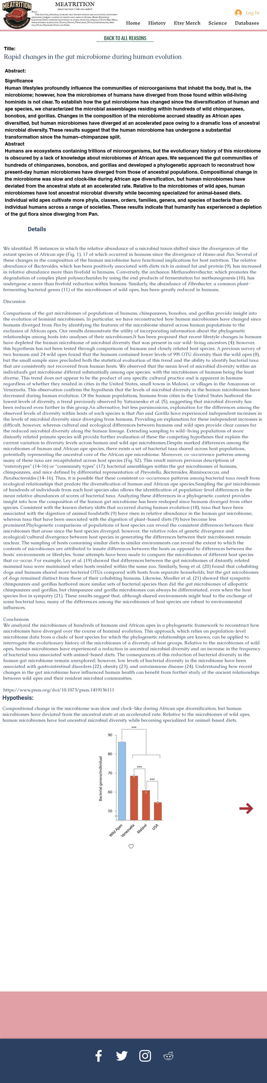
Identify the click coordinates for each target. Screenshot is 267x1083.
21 (196, 578)
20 (206, 566)
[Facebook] (98, 1056)
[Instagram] (145, 1056)
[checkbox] (131, 846)
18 (194, 507)
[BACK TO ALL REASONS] (125, 38)
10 (240, 278)
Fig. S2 (132, 460)
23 (123, 666)
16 (44, 466)
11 (65, 289)
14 (37, 466)
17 (100, 466)
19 (87, 560)
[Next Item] (246, 808)
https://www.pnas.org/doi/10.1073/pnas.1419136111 (58, 690)
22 (96, 666)
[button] (157, 23)
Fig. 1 (73, 254)
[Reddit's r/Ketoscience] (168, 1056)
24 (188, 666)
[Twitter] (122, 1056)
